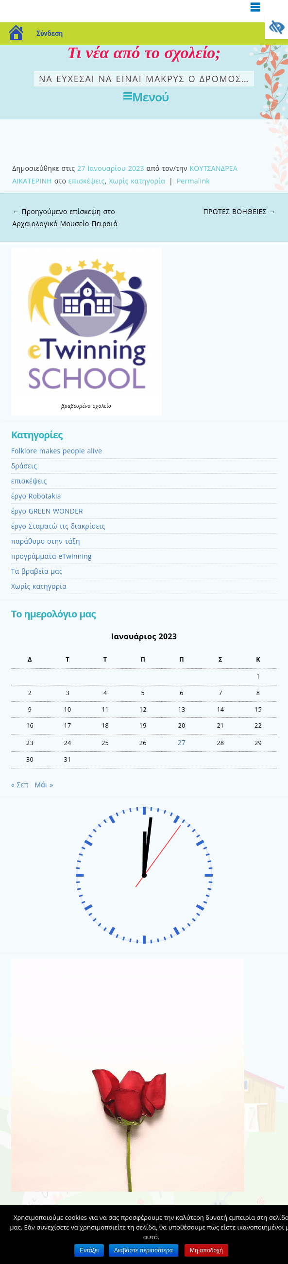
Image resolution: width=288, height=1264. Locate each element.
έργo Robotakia (36, 495)
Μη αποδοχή (206, 1250)
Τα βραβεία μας (37, 571)
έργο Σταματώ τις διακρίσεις (58, 526)
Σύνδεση (49, 33)
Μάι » (44, 784)
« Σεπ (20, 784)
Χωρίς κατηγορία (137, 180)
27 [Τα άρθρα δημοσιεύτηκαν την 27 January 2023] (182, 742)
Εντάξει (89, 1250)
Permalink (193, 180)
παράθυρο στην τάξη (45, 541)
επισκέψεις (86, 180)
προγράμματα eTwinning (51, 556)
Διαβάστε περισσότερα (143, 1250)
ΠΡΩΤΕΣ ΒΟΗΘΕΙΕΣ (239, 211)
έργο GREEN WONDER (47, 511)
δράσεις (24, 465)
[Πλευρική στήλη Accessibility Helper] (276, 27)
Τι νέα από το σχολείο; (143, 53)
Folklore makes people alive (56, 450)
